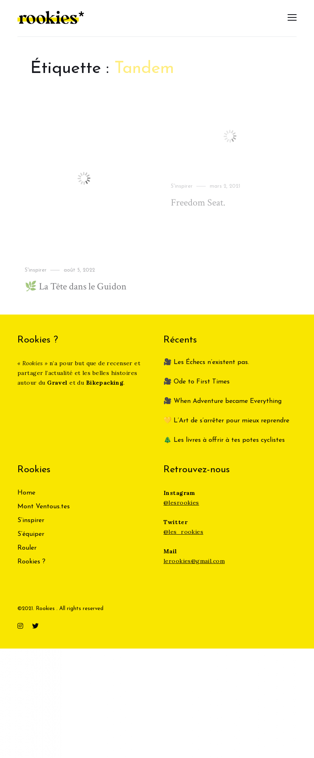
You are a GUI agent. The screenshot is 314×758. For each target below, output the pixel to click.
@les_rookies (183, 531)
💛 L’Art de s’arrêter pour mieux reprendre (226, 421)
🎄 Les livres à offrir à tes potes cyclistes (224, 440)
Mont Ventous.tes (43, 506)
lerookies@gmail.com (194, 561)
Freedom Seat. (198, 202)
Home (26, 493)
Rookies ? (31, 562)
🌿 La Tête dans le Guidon (76, 286)
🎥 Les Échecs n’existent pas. (206, 362)
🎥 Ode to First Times (196, 382)
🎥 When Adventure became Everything (222, 401)
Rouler (27, 548)
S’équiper (30, 534)
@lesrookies (181, 502)
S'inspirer (36, 269)
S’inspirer (30, 520)
